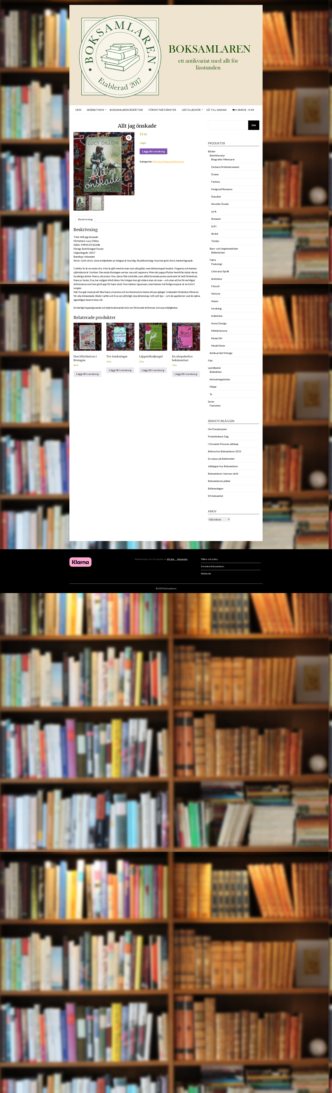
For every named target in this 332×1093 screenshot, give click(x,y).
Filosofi (215, 286)
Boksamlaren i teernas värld (223, 473)
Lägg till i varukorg (153, 151)
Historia (215, 293)
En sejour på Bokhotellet (221, 458)
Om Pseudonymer (217, 429)
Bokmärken (216, 371)
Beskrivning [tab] (85, 219)
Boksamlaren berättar (126, 109)
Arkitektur (216, 278)
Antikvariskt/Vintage (221, 353)
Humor (215, 301)
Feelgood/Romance (173, 161)
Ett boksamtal (215, 495)
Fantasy (215, 181)
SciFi (213, 226)
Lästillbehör (191, 109)
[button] (129, 138)
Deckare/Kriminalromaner (225, 166)
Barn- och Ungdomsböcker (224, 248)
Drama (215, 174)
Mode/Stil (216, 338)
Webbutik (206, 573)
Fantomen (215, 405)
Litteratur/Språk (220, 271)
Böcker (157, 161)
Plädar (213, 386)
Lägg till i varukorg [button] (87, 373)
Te (211, 394)
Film (210, 360)
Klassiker (216, 196)
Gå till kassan (216, 109)
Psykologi (216, 263)
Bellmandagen (215, 488)
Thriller (215, 241)
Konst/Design (219, 323)
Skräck (214, 233)
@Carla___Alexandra (177, 559)
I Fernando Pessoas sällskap (223, 444)
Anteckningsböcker (220, 379)
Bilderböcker (218, 252)
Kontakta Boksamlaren (212, 566)
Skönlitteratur (217, 155)
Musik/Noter (218, 345)
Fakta (213, 259)
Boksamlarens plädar (219, 480)
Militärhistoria (219, 330)
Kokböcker (217, 315)
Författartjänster (162, 109)
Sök (253, 125)
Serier (211, 401)
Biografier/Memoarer (223, 159)
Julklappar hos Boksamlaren (223, 466)
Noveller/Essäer (220, 203)
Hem (78, 109)
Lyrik (213, 211)
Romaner (216, 218)
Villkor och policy (209, 559)
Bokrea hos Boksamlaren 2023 (224, 451)
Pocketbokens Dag (218, 436)
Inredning (216, 308)
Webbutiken (95, 109)
